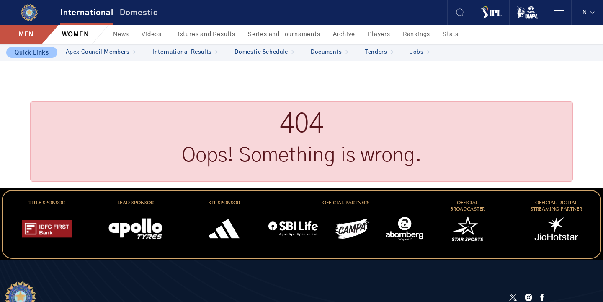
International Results (185, 52)
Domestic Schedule (264, 52)
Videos (152, 34)
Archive (344, 34)
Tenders (379, 52)
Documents (329, 52)
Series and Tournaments (284, 34)
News (121, 34)
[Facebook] (542, 297)
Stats (451, 34)
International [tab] (86, 13)
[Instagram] (528, 297)
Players (379, 34)
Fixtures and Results (204, 34)
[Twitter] (513, 297)
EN (587, 12)
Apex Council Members (101, 52)
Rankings (416, 34)
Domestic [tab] (139, 13)
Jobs (420, 52)
